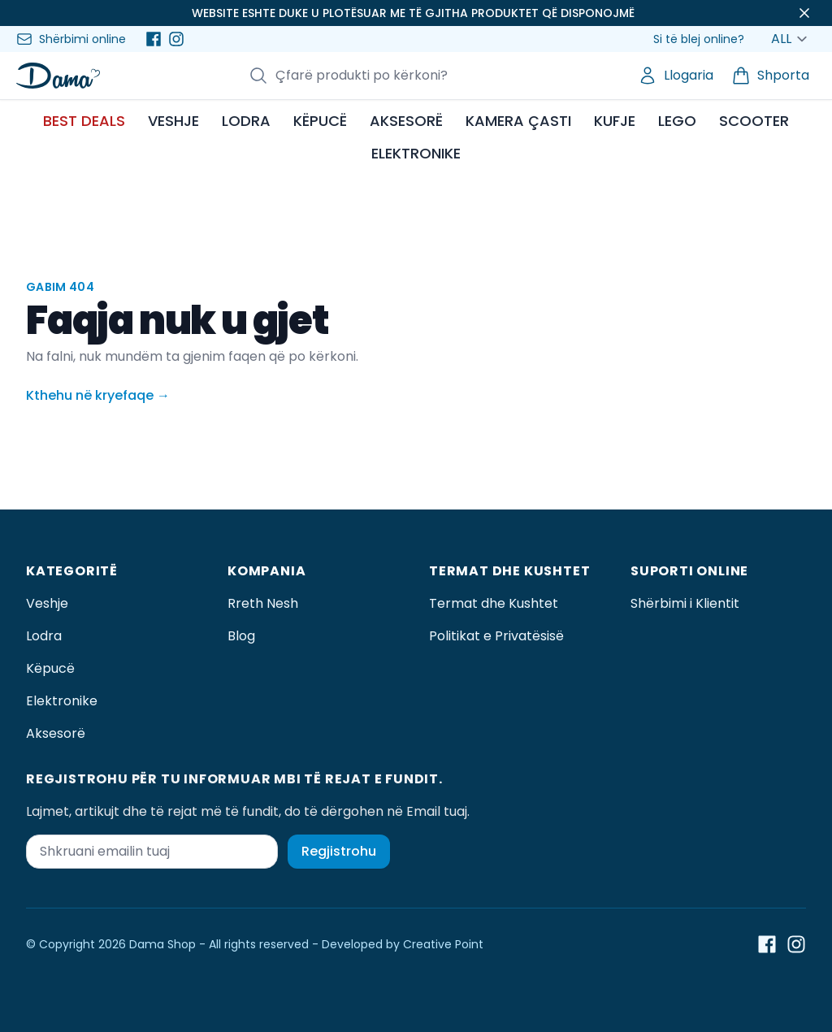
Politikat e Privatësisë (496, 636)
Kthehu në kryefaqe (98, 395)
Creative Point (443, 944)
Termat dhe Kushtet (493, 603)
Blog (241, 636)
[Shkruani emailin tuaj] (152, 852)
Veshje (47, 603)
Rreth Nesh (263, 603)
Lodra (44, 636)
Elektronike (62, 701)
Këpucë (50, 668)
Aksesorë (55, 733)
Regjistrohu (338, 851)
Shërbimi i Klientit (684, 603)
